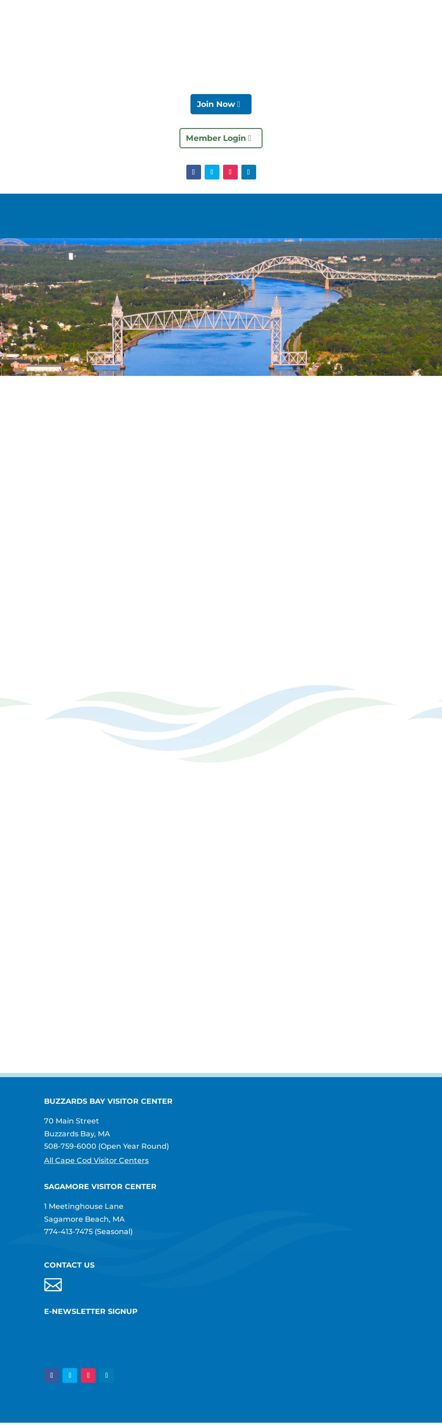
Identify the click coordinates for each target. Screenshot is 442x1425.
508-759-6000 (70, 1147)
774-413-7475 (68, 1233)
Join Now (216, 105)
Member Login (216, 139)
